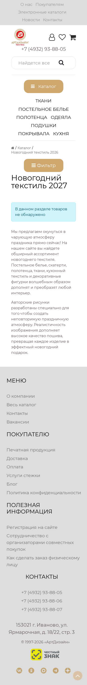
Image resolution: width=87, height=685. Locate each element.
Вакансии (17, 422)
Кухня (61, 133)
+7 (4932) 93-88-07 (41, 609)
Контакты (52, 19)
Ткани (43, 101)
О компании (20, 396)
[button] (43, 62)
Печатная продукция (30, 450)
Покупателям (49, 4)
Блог (11, 484)
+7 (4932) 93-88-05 (41, 592)
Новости (31, 19)
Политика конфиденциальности (43, 492)
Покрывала (33, 133)
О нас (26, 4)
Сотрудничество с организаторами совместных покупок (40, 542)
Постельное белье (43, 109)
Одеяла (61, 117)
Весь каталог (21, 404)
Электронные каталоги (42, 12)
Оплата (14, 467)
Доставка (17, 458)
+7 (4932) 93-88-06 (41, 601)
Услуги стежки (23, 475)
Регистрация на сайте (32, 527)
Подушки (43, 125)
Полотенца (31, 117)
